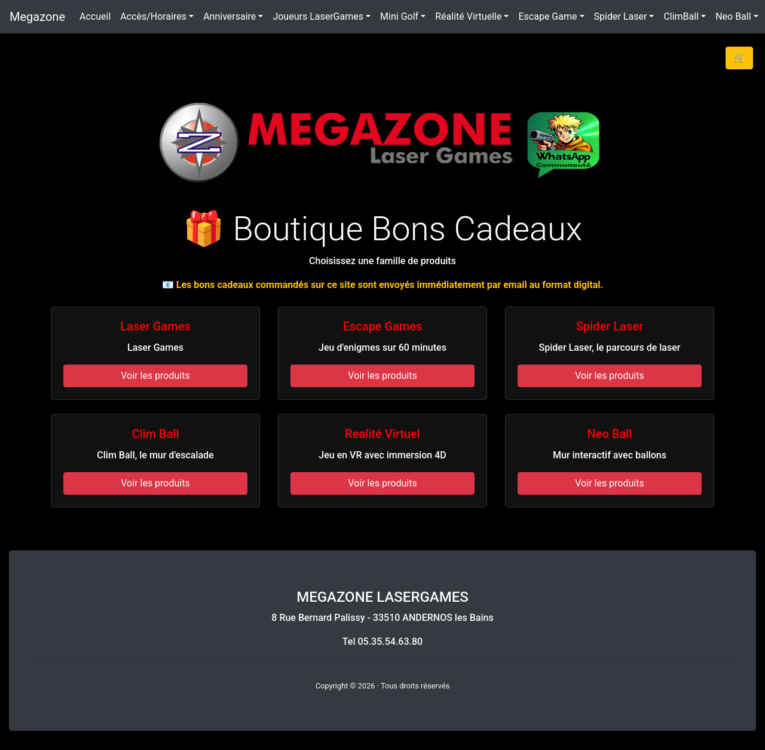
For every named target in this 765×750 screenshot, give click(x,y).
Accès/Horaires (153, 16)
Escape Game (547, 16)
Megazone (37, 17)
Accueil (95, 16)
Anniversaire (229, 16)
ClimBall (681, 16)
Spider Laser (620, 16)
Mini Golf (399, 16)
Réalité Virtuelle (468, 16)
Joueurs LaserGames (318, 16)
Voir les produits (155, 375)
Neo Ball (733, 16)
